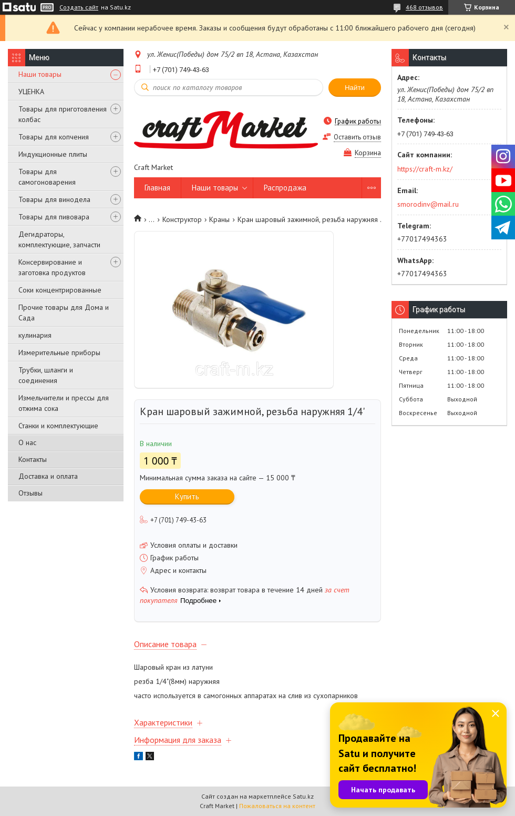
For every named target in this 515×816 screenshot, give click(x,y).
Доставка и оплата (48, 476)
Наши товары (39, 74)
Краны (219, 219)
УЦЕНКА (31, 91)
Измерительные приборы (59, 352)
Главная (157, 188)
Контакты (32, 459)
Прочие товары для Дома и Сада (63, 313)
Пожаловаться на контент (277, 806)
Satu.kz (303, 796)
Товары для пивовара (53, 216)
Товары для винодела (54, 199)
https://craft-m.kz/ (424, 169)
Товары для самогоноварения (47, 177)
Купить (187, 496)
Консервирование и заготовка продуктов (52, 267)
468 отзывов (424, 7)
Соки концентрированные (59, 290)
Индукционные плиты (52, 154)
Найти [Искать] (355, 88)
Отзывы (30, 493)
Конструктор (182, 219)
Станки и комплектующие (58, 425)
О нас (27, 442)
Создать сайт (78, 7)
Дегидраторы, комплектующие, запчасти (59, 239)
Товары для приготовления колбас (62, 114)
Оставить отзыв (357, 137)
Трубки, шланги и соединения (45, 375)
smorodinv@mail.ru (428, 204)
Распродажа (285, 188)
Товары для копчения (53, 137)
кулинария (35, 335)
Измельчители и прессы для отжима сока (63, 403)
